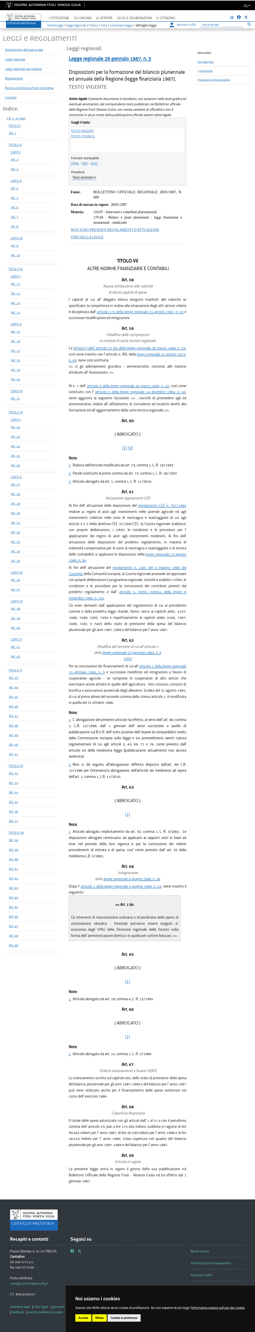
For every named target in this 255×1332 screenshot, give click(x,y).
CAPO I (16, 152)
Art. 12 (15, 293)
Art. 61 (13, 869)
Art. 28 (15, 494)
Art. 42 (15, 656)
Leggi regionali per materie (23, 69)
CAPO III (16, 238)
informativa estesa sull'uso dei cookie (218, 1308)
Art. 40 (15, 628)
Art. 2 (14, 159)
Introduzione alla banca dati (24, 50)
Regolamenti (14, 78)
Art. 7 (14, 217)
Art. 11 (15, 284)
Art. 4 (14, 188)
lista (104, 25)
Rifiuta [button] (99, 1317)
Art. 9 (14, 245)
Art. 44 (13, 687)
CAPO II (16, 181)
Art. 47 (13, 716)
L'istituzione (59, 18)
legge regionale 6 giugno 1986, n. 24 (131, 878)
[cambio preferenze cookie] (45, 1312)
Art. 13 (15, 303)
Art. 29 (15, 503)
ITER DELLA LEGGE (87, 237)
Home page (55, 25)
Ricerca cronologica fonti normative (29, 88)
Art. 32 (15, 532)
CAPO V (16, 639)
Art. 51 (13, 754)
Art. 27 (15, 484)
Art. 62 (13, 878)
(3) (130, 448)
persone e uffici (183, 25)
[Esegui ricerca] (249, 24)
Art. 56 (13, 811)
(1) (124, 448)
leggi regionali (76, 25)
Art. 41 (15, 647)
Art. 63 (13, 888)
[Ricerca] (222, 24)
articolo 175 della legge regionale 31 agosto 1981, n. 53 (140, 311)
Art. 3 (14, 169)
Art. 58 (13, 840)
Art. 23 (15, 437)
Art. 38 (15, 608)
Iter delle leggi (206, 62)
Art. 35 (15, 561)
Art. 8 (14, 226)
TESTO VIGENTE (82, 131)
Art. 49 (13, 735)
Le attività (104, 18)
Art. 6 (14, 207)
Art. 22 (15, 427)
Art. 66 (13, 916)
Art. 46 (13, 706)
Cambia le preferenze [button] (124, 1317)
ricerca (93, 25)
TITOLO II (15, 145)
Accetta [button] (83, 1317)
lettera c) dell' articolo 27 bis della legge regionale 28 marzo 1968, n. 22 (129, 348)
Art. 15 (15, 331)
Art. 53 (13, 783)
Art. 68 (13, 936)
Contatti (11, 97)
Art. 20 (15, 379)
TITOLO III (16, 269)
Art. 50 (13, 744)
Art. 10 (15, 255)
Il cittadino (165, 18)
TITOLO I (15, 126)
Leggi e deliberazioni (134, 18)
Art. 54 (13, 792)
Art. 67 (13, 926)
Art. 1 (12, 133)
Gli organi (82, 18)
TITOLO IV (16, 412)
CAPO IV (17, 601)
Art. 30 (15, 513)
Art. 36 (15, 580)
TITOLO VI (16, 766)
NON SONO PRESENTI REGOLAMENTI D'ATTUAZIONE (115, 230)
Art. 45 (13, 697)
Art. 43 (13, 678)
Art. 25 (15, 456)
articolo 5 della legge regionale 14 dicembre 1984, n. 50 (140, 391)
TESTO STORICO (83, 136)
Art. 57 (13, 821)
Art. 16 (15, 341)
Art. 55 (13, 802)
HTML (75, 163)
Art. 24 (15, 446)
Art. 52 (13, 773)
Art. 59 (13, 850)
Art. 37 (15, 589)
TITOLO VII (16, 833)
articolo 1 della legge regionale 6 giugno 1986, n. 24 (121, 886)
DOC (94, 163)
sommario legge (121, 25)
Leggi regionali (15, 59)
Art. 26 (15, 465)
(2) (129, 658)
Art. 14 (15, 312)
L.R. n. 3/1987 (16, 118)
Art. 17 (15, 351)
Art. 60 (13, 859)
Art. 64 (13, 897)
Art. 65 (13, 907)
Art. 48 (13, 725)
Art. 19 (15, 370)
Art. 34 (15, 551)
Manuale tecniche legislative (214, 80)
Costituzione (205, 71)
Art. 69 (13, 945)
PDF (85, 163)
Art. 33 (15, 542)
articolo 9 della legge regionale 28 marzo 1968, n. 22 (128, 385)
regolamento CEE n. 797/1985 (162, 505)
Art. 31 (15, 522)
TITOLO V (15, 670)
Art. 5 (14, 198)
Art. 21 (15, 398)
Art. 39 (15, 618)
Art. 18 (15, 360)
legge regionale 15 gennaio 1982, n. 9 (131, 652)
